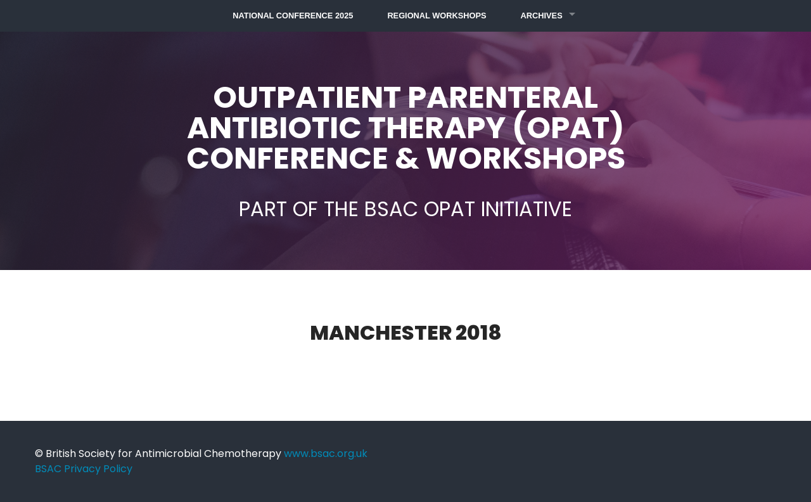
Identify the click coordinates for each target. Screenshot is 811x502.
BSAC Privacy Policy (83, 468)
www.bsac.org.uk (325, 453)
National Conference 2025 (293, 15)
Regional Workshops (436, 15)
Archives (542, 15)
